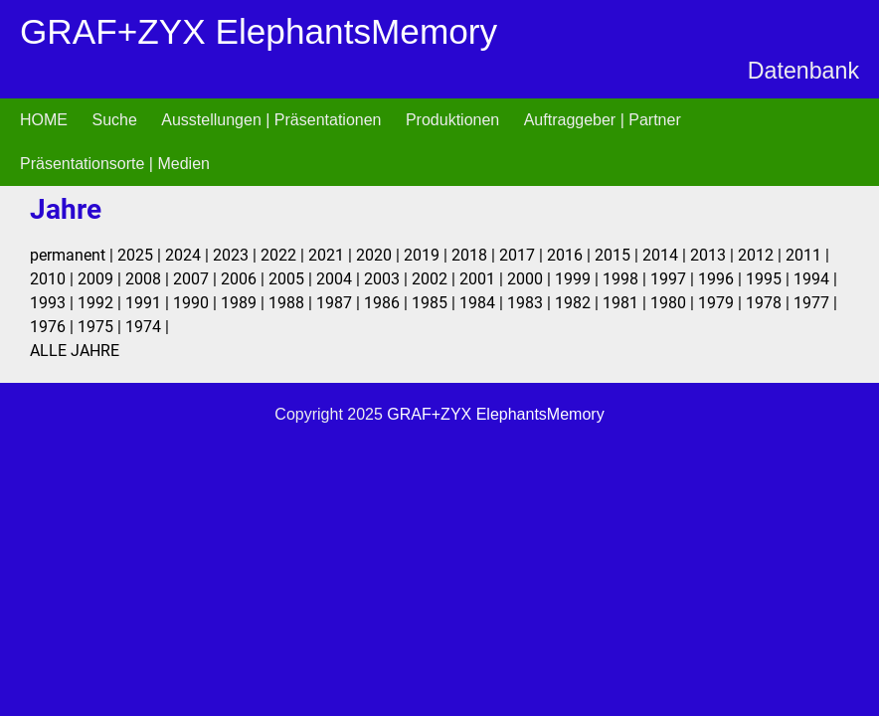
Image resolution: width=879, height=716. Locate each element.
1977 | (815, 302)
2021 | (332, 255)
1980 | (674, 302)
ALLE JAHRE (74, 350)
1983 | (531, 302)
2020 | (380, 255)
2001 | (483, 278)
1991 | (149, 302)
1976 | (54, 326)
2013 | (714, 255)
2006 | (244, 278)
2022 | (284, 255)
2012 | (762, 255)
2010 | (54, 278)
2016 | (571, 255)
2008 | (149, 278)
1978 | (769, 302)
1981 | (626, 302)
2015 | (618, 255)
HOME (44, 119)
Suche (113, 119)
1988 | (292, 302)
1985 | (435, 302)
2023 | (237, 255)
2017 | (523, 255)
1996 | (722, 278)
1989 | (244, 302)
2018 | (475, 255)
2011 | (807, 255)
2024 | (189, 255)
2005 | (292, 278)
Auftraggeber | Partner (602, 119)
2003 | (388, 278)
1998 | (626, 278)
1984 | (483, 302)
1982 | (579, 302)
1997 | (674, 278)
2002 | (435, 278)
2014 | (666, 255)
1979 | (722, 302)
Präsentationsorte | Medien (115, 163)
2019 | (427, 255)
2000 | (531, 278)
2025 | (141, 255)
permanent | (73, 255)
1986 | (388, 302)
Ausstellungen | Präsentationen (271, 119)
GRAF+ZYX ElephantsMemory (258, 31)
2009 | (101, 278)
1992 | (101, 302)
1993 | (54, 302)
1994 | (815, 278)
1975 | (101, 326)
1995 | (769, 278)
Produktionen (452, 119)
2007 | (197, 278)
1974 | (147, 326)
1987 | (340, 302)
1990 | (197, 302)
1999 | (579, 278)
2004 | (340, 278)
